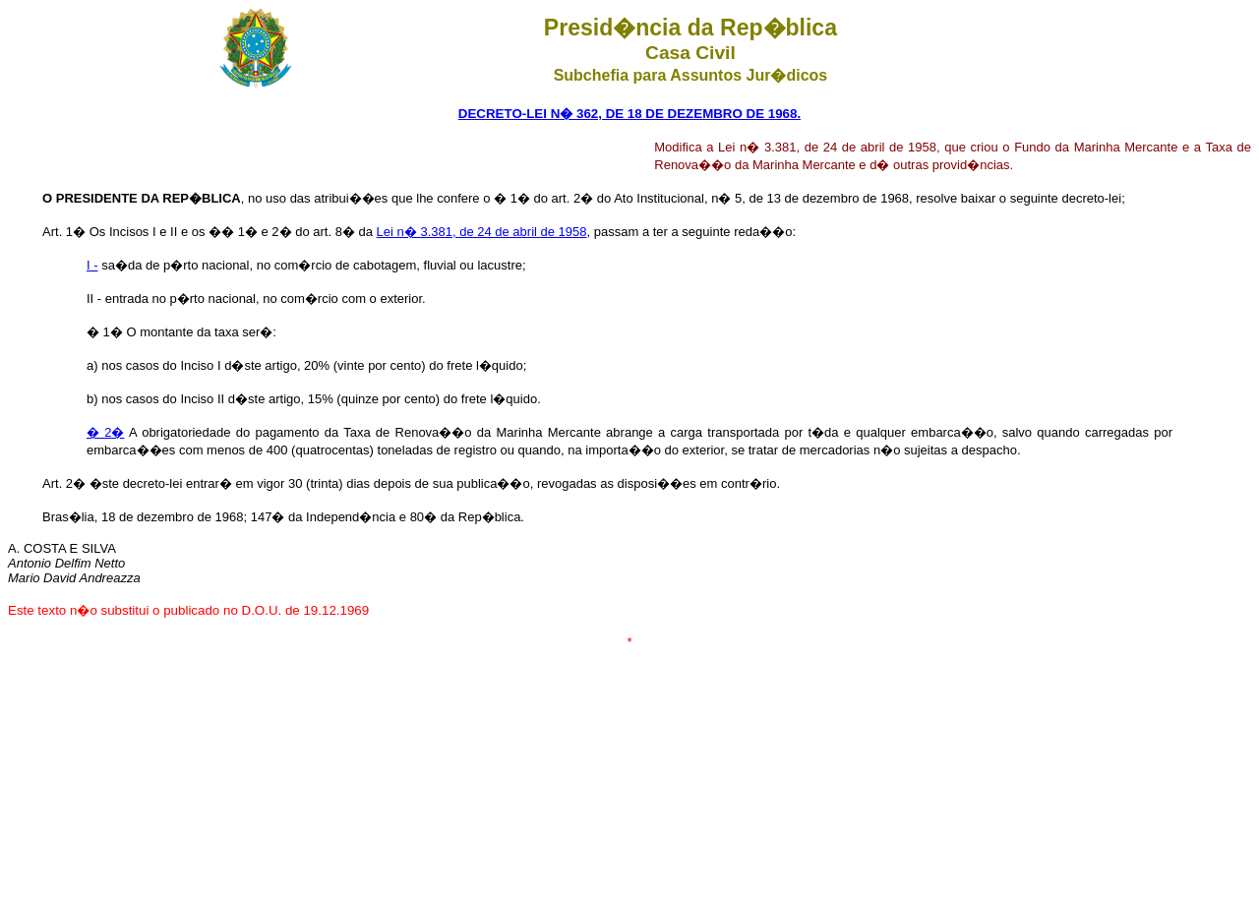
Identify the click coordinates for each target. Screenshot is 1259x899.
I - (92, 265)
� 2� (105, 432)
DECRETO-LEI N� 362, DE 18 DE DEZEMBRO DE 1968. (629, 113)
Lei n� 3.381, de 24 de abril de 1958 (482, 231)
